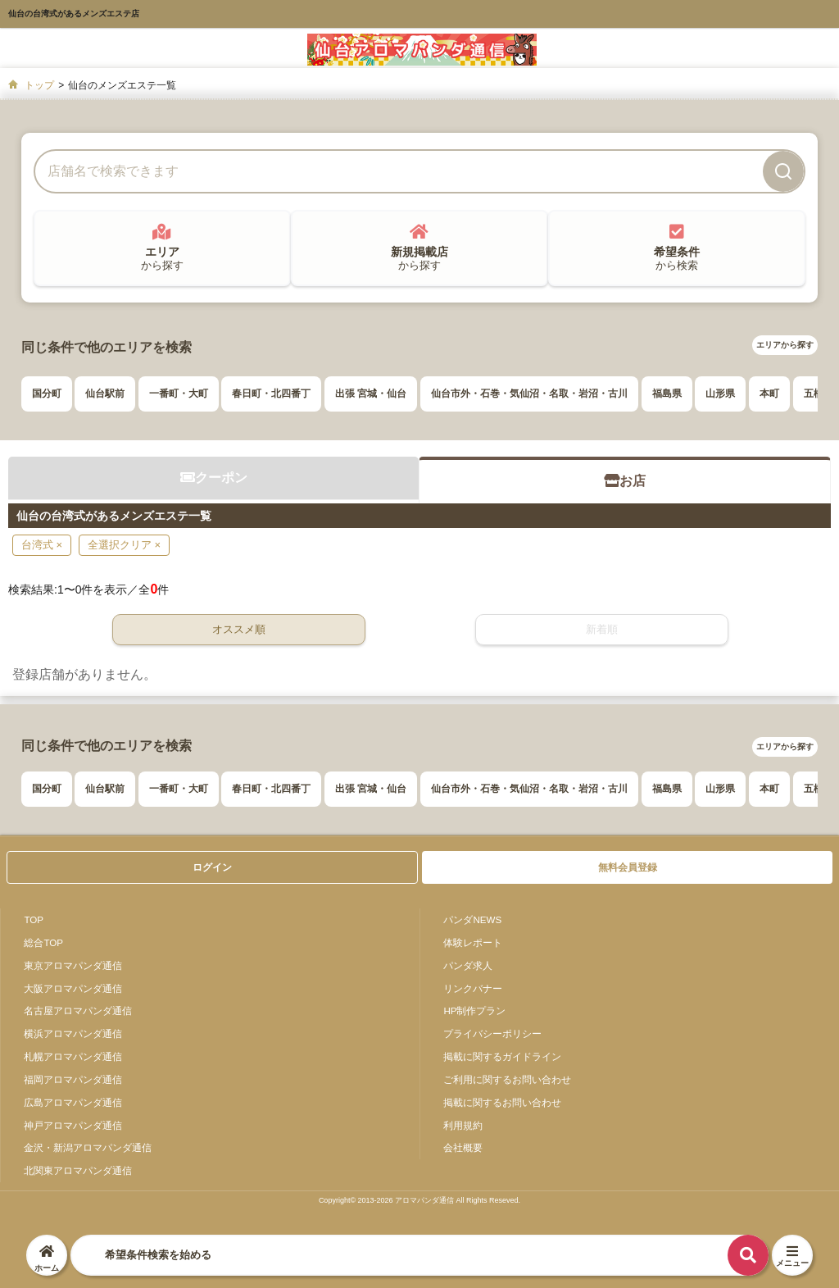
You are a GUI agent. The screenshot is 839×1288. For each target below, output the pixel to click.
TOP (33, 919)
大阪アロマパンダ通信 (73, 988)
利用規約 (463, 1125)
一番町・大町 (178, 393)
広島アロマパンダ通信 (73, 1102)
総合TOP (43, 942)
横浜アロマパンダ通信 (73, 1033)
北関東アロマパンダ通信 (78, 1170)
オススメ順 (238, 629)
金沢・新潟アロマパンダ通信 (88, 1147)
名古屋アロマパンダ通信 (78, 1010)
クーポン (213, 478)
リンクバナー (472, 988)
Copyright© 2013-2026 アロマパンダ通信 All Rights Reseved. (419, 1200)
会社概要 (463, 1147)
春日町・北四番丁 (271, 393)
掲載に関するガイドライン (502, 1056)
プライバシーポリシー (492, 1033)
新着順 (602, 629)
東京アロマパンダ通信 (73, 965)
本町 (769, 393)
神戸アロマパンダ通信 (73, 1125)
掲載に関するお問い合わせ (502, 1102)
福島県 (667, 393)
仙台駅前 (105, 393)
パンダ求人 (467, 965)
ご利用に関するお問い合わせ (507, 1079)
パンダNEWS (472, 919)
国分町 (46, 393)
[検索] (783, 171)
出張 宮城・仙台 (370, 393)
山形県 (720, 393)
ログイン (212, 867)
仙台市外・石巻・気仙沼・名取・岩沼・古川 (529, 393)
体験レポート (472, 942)
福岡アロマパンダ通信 (73, 1079)
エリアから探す (785, 344)
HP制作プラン (474, 1010)
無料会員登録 (627, 867)
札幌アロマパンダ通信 (73, 1056)
